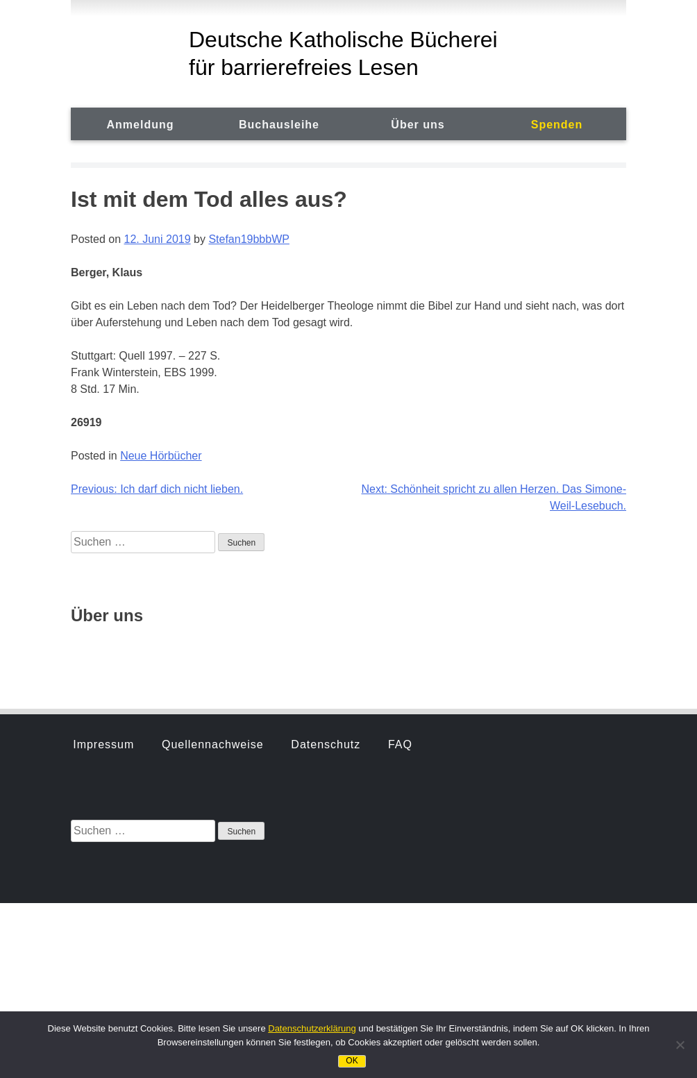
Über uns (417, 124)
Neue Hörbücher (160, 456)
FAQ (400, 578)
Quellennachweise (213, 578)
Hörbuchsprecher (211, 650)
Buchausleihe (279, 124)
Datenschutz (325, 578)
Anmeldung (140, 124)
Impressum (103, 578)
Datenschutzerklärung (311, 1028)
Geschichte (104, 650)
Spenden (557, 124)
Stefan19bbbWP (248, 239)
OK (352, 1061)
